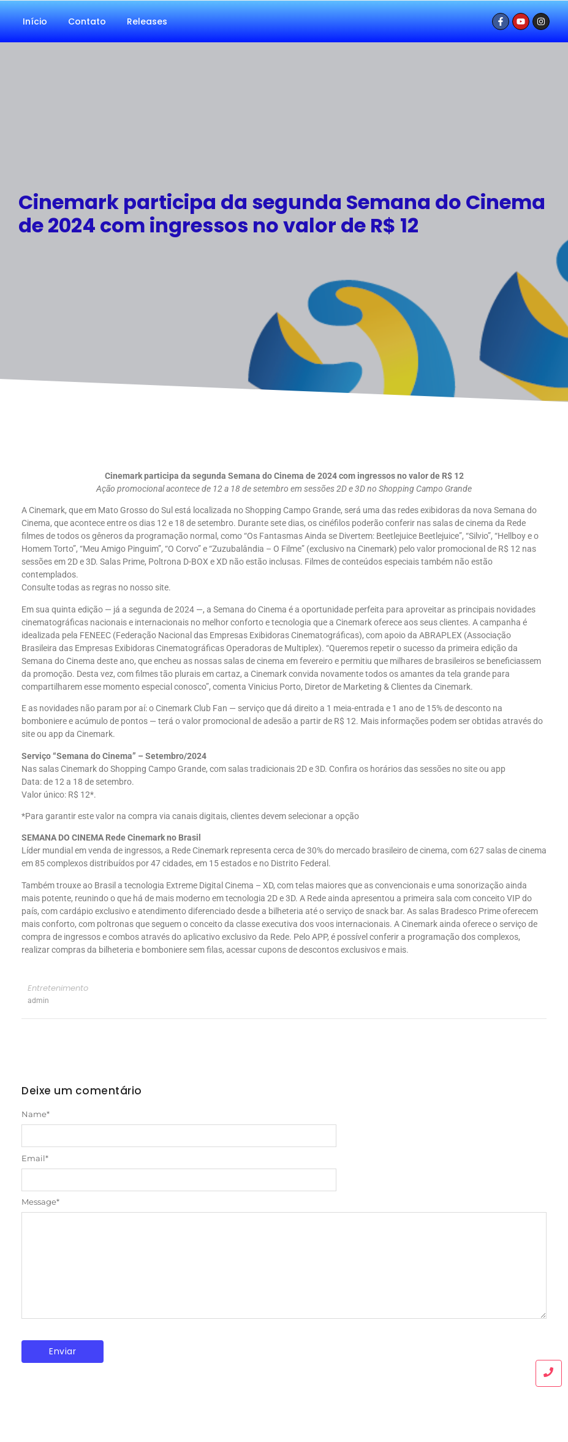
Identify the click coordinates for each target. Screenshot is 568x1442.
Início (35, 21)
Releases (147, 21)
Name (35, 1114)
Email (34, 1158)
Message (40, 1202)
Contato (87, 21)
